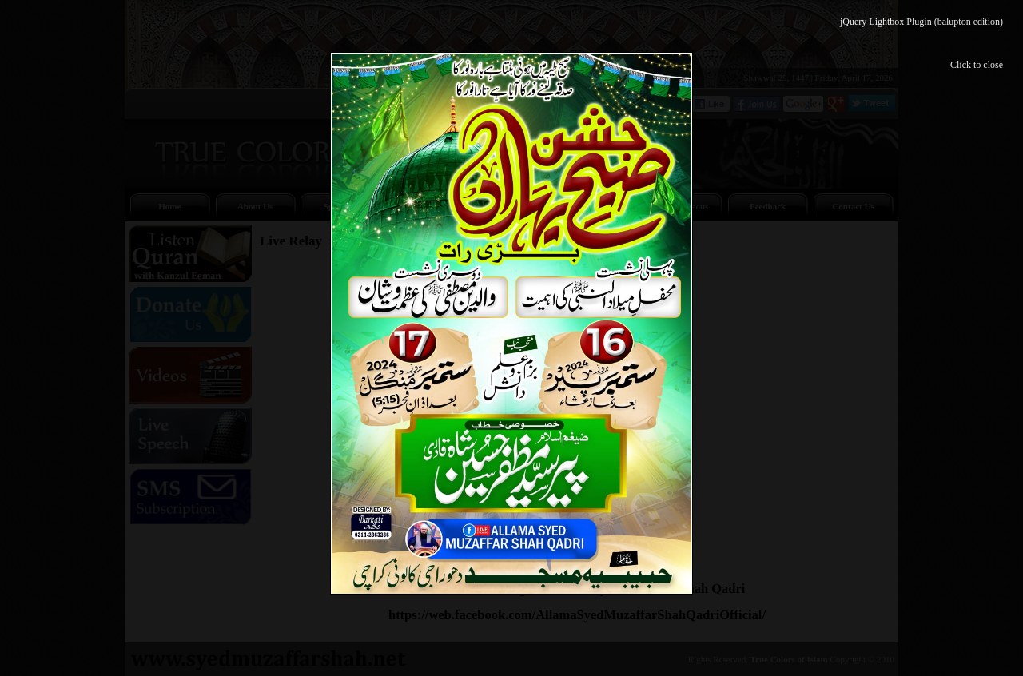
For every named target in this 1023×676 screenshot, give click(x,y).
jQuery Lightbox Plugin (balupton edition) (921, 21)
